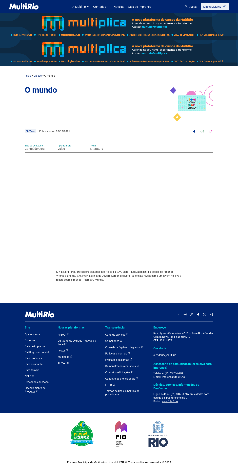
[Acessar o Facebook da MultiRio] (198, 314)
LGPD (110, 385)
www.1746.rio (170, 401)
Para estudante (33, 364)
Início (28, 75)
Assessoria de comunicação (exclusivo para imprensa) (182, 365)
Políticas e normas (117, 353)
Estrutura (30, 340)
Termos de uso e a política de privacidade (122, 392)
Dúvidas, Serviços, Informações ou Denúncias (176, 386)
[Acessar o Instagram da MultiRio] (185, 314)
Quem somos (32, 334)
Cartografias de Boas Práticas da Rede (77, 342)
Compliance (113, 341)
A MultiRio (80, 6)
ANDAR (64, 334)
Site (27, 327)
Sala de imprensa (35, 346)
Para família (32, 370)
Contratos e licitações (119, 372)
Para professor (33, 358)
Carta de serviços (117, 334)
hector (63, 350)
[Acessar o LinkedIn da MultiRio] (211, 314)
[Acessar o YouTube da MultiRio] (178, 314)
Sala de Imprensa (139, 6)
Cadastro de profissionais (121, 378)
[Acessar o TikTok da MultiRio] (192, 314)
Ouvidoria (159, 348)
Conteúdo (101, 6)
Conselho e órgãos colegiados (124, 347)
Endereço (159, 327)
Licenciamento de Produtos (35, 389)
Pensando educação (37, 382)
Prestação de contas (118, 359)
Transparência (115, 327)
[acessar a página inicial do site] (24, 6)
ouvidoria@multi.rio (164, 355)
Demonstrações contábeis (122, 366)
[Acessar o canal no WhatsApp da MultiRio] (205, 314)
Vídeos (38, 75)
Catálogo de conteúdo (37, 352)
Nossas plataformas (71, 327)
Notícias (119, 6)
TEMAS (64, 363)
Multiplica (65, 356)
